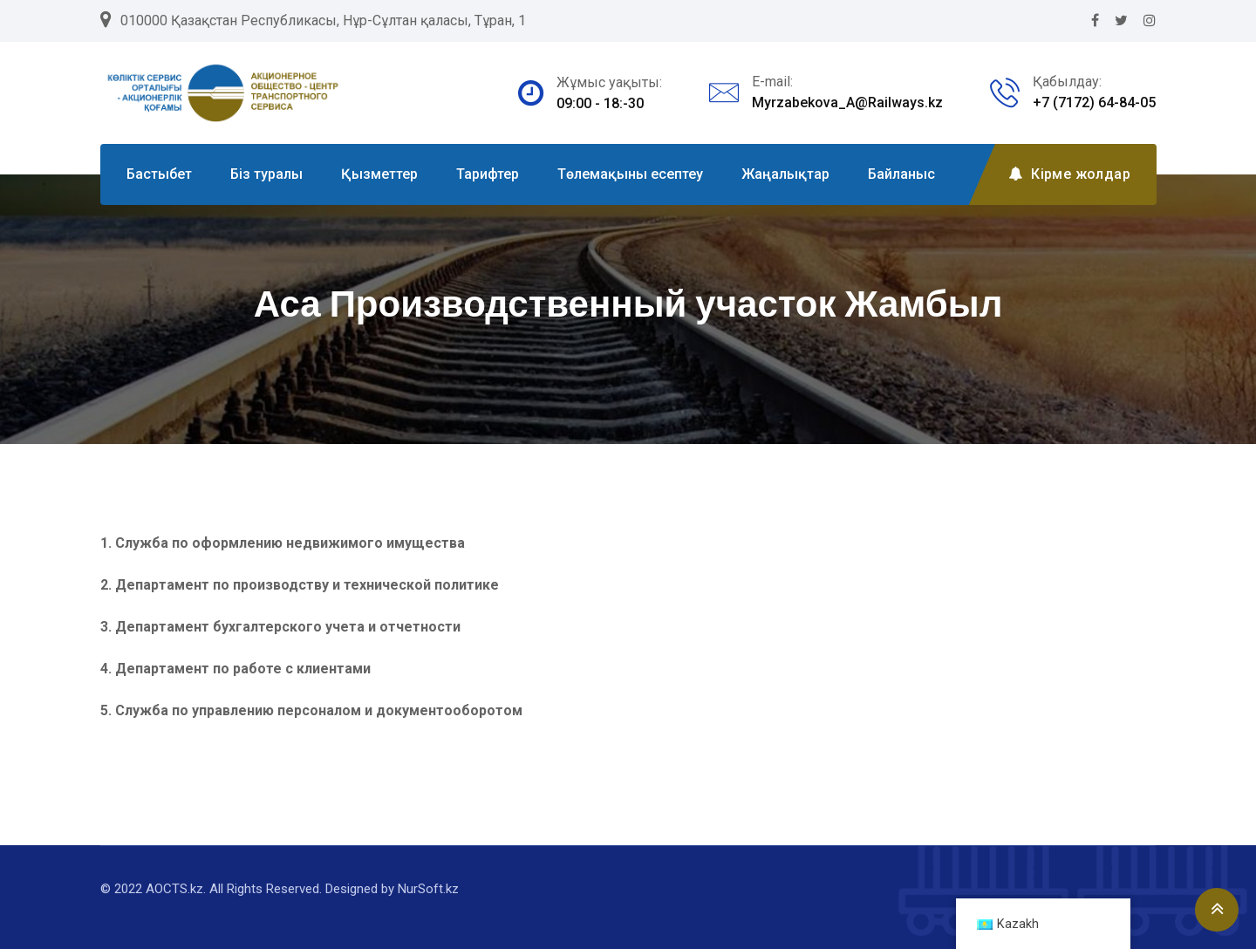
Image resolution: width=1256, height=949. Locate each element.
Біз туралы (266, 174)
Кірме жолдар (1069, 174)
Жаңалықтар (785, 174)
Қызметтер (379, 174)
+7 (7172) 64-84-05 (1094, 102)
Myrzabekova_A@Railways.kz (847, 102)
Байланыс (901, 174)
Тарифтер (487, 174)
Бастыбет (159, 174)
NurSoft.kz (428, 889)
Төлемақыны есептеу (630, 174)
